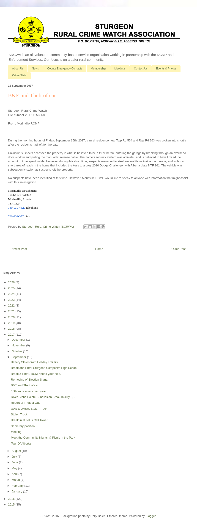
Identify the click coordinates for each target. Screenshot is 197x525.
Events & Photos (166, 68)
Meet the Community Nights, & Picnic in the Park (43, 437)
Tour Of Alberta (21, 443)
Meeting (16, 432)
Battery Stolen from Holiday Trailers (34, 362)
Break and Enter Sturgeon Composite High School (44, 368)
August (17, 451)
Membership (98, 68)
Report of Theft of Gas (25, 402)
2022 (12, 305)
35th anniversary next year (28, 391)
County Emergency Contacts (64, 68)
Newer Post (19, 249)
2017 (12, 334)
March (16, 479)
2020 (12, 317)
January (17, 491)
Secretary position (23, 426)
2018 (12, 328)
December (19, 339)
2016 (12, 498)
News (35, 68)
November (19, 345)
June (15, 462)
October (17, 351)
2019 (12, 323)
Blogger (150, 516)
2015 (12, 504)
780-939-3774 (16, 216)
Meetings (120, 68)
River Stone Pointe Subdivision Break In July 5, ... (43, 397)
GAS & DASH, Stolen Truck (29, 408)
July (15, 456)
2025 (12, 288)
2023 (12, 299)
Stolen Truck (19, 414)
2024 (12, 294)
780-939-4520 (16, 207)
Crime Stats (19, 75)
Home (99, 249)
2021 (12, 311)
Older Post (179, 249)
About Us (17, 68)
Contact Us (141, 68)
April (15, 474)
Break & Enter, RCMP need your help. (36, 374)
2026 (12, 282)
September (19, 357)
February (18, 485)
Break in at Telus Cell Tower (29, 420)
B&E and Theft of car (24, 385)
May (15, 468)
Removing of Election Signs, (29, 379)
